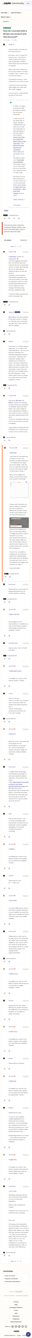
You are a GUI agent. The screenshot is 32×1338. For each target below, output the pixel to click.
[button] (28, 3)
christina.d (11, 252)
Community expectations (12, 1281)
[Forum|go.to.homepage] (12, 3)
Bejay (10, 814)
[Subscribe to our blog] (19, 1326)
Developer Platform (16, 1307)
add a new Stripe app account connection (18, 147)
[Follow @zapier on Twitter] (22, 1326)
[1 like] (9, 331)
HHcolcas (11, 931)
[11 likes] (10, 215)
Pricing (16, 1302)
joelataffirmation (13, 643)
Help (16, 1305)
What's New (6, 17)
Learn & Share (16, 13)
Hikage (11, 44)
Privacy (24, 1335)
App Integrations (16, 1322)
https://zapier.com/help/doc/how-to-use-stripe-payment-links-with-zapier (19, 784)
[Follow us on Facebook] (12, 1326)
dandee (11, 1058)
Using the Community (11, 1278)
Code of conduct (9, 1276)
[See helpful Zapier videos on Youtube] (26, 1326)
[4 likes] (10, 302)
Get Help (5, 13)
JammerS (11, 609)
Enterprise (16, 1316)
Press (16, 1310)
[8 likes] (11, 574)
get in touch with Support (19, 191)
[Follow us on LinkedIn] (16, 1326)
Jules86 (11, 876)
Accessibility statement (22, 1295)
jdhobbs (11, 1108)
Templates (16, 1319)
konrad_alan (12, 584)
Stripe (6, 210)
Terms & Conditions (9, 1295)
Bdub (10, 341)
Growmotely (12, 1186)
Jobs (16, 1313)
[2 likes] (10, 385)
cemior (11, 693)
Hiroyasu (11, 1000)
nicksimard (12, 448)
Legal (19, 1335)
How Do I (6, 21)
